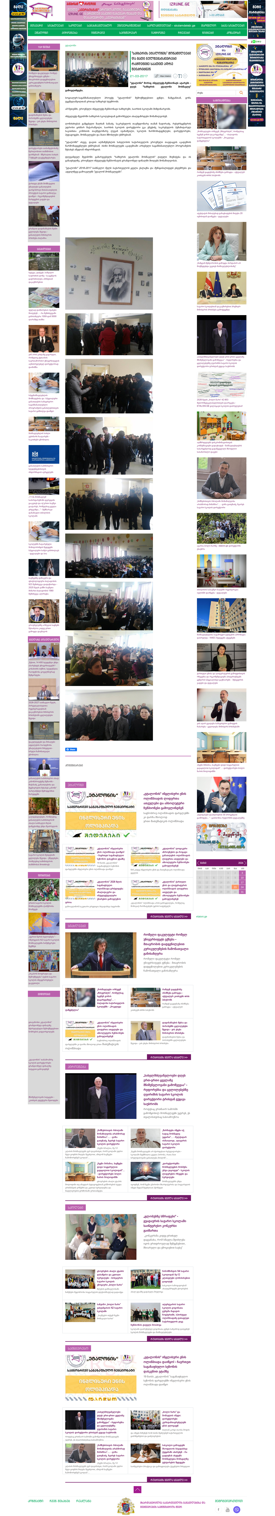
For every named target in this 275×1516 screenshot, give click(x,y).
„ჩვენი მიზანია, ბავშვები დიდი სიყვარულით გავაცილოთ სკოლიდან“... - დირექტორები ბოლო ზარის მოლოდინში (220, 768)
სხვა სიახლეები (232, 25)
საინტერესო (128, 32)
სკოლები (75, 25)
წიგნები (208, 32)
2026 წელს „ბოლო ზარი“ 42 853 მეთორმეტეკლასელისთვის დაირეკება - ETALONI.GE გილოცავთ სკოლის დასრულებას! (220, 402)
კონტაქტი (35, 1501)
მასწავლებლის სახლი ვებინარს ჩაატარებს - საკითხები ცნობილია (39, 436)
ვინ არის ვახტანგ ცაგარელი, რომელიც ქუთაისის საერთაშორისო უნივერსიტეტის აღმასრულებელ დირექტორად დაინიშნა (44, 360)
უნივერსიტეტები (129, 25)
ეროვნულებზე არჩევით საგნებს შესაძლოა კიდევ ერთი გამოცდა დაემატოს (44, 628)
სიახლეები (56, 25)
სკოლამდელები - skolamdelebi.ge (171, 25)
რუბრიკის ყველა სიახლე (168, 916)
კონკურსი (233, 32)
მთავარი (36, 25)
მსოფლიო (208, 25)
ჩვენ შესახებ (60, 1501)
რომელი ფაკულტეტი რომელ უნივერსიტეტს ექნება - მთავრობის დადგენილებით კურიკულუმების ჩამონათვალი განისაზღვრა (43, 79)
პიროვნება (69, 32)
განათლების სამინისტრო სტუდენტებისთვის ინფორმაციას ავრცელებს (41, 469)
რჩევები (184, 32)
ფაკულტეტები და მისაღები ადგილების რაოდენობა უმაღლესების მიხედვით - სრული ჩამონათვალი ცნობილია (42, 748)
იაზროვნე (158, 32)
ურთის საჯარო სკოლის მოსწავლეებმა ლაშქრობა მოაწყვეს (41, 906)
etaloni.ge (201, 916)
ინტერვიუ (98, 32)
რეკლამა (83, 1501)
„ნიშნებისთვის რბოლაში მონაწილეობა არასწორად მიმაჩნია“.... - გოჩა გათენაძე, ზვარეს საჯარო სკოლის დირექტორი (220, 504)
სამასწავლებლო (99, 25)
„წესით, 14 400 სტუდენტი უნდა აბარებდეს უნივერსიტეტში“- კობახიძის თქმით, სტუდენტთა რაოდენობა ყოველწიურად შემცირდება (43, 668)
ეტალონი (41, 32)
